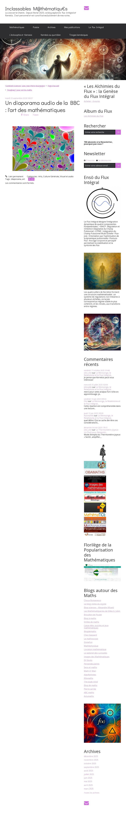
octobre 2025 (90, 763)
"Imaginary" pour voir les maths (19, 90)
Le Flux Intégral (96, 27)
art (23, 179)
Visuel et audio (66, 176)
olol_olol (88, 372)
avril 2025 (88, 785)
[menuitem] (17, 27)
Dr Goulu (88, 660)
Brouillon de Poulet (93, 614)
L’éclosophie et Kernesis (20, 34)
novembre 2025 (91, 760)
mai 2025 (88, 781)
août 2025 (88, 771)
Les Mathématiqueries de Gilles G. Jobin (102, 611)
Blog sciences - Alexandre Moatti (99, 607)
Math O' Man (90, 671)
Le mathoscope (91, 638)
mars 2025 (89, 789)
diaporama (16, 179)
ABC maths (89, 692)
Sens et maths (90, 667)
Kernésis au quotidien (51, 34)
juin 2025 (88, 778)
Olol (86, 401)
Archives (51, 27)
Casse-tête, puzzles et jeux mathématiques (96, 626)
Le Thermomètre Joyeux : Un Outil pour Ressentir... (101, 431)
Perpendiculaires (91, 663)
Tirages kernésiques (78, 34)
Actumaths (89, 696)
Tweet (35, 114)
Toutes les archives (91, 793)
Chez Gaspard (90, 635)
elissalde (88, 387)
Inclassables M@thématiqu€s (36, 8)
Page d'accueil (53, 86)
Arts (40, 176)
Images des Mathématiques (96, 656)
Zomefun (88, 642)
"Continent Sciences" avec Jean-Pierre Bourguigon (25, 86)
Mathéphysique (91, 645)
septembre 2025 (91, 767)
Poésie (36, 27)
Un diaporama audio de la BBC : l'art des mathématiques (42, 106)
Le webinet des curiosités (95, 653)
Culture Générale (51, 176)
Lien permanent (14, 176)
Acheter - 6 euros (92, 101)
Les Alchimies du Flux (93, 116)
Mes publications (72, 27)
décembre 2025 (91, 756)
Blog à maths (90, 618)
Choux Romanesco (92, 600)
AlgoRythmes (90, 674)
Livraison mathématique (95, 649)
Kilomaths (88, 678)
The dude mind (91, 681)
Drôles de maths (91, 622)
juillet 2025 (89, 774)
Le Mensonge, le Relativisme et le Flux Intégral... (98, 373)
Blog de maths (90, 685)
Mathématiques (16, 27)
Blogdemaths (90, 631)
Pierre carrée (90, 689)
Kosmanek (89, 415)
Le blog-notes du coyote (95, 604)
